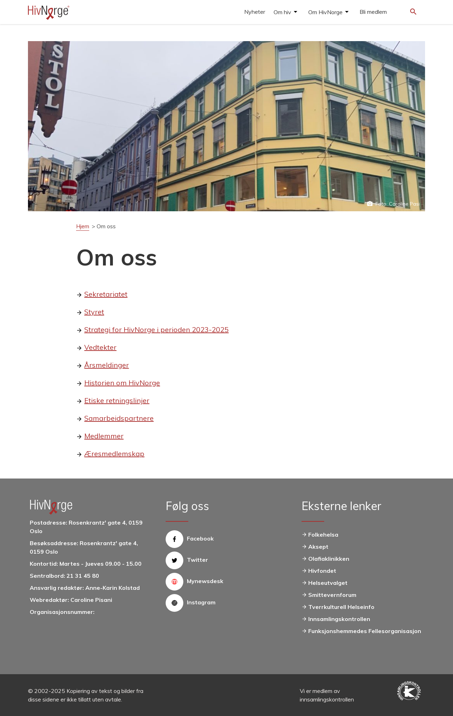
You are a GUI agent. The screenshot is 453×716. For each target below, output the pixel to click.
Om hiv (282, 12)
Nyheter (254, 11)
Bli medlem (373, 11)
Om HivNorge (325, 12)
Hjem (82, 226)
